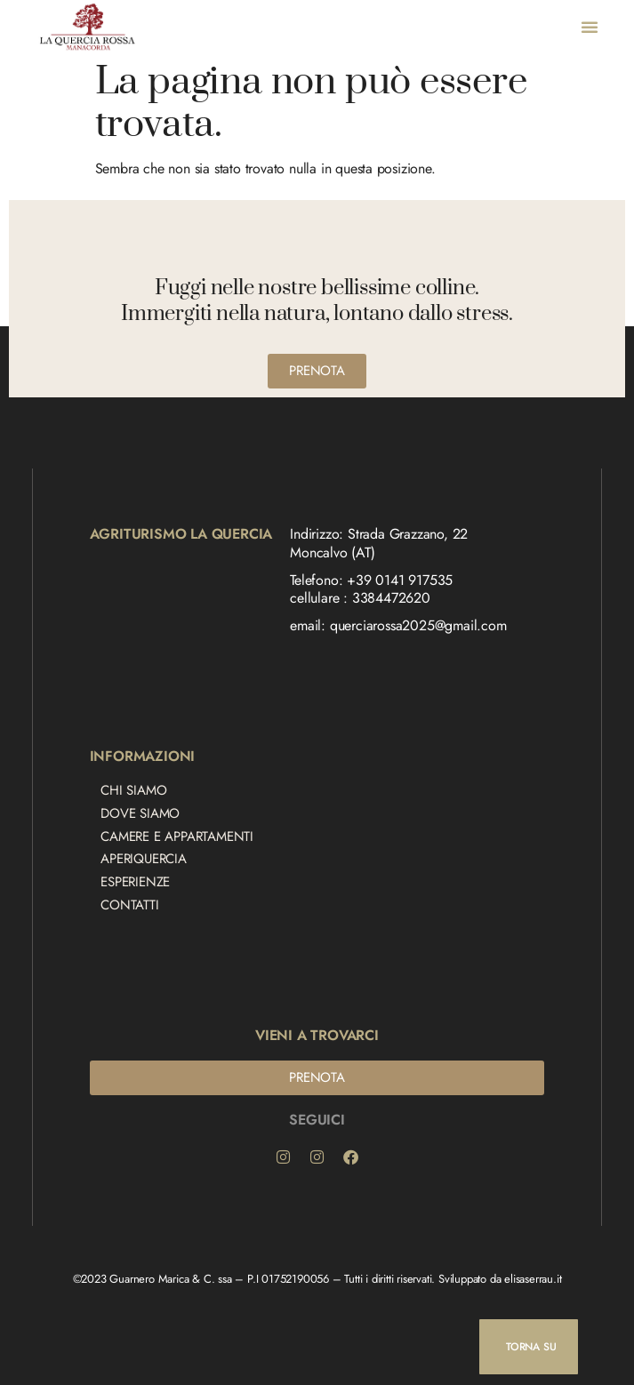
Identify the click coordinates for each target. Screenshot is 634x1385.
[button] (589, 26)
